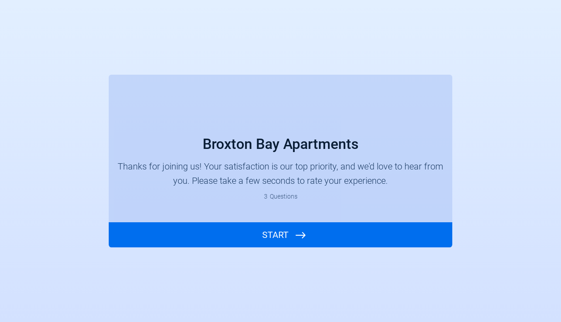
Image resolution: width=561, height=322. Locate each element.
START (275, 234)
